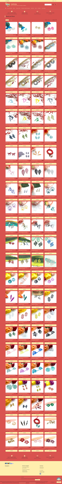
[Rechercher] (51, 4)
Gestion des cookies (24, 470)
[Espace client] (53, 5)
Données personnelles (24, 471)
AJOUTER (11, 38)
